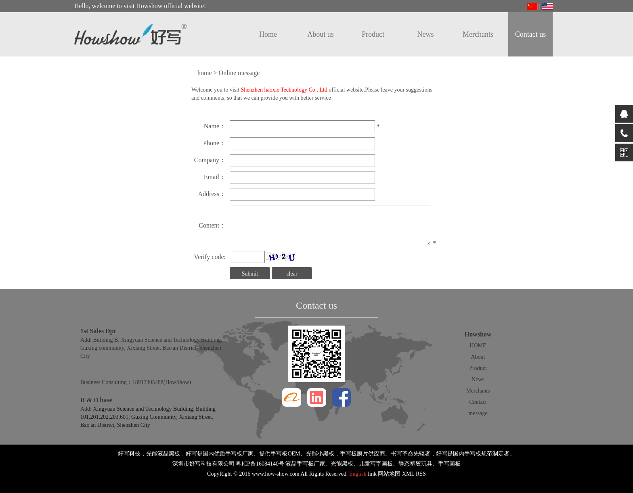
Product (373, 34)
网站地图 (389, 474)
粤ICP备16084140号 (260, 464)
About (478, 357)
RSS (421, 474)
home (204, 72)
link (372, 474)
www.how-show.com (276, 474)
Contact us (530, 34)
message (477, 413)
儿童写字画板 (376, 464)
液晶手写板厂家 (305, 464)
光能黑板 (342, 464)
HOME (478, 346)
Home (268, 34)
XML (408, 474)
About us (320, 34)
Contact (478, 402)
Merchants (478, 34)
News (425, 34)
